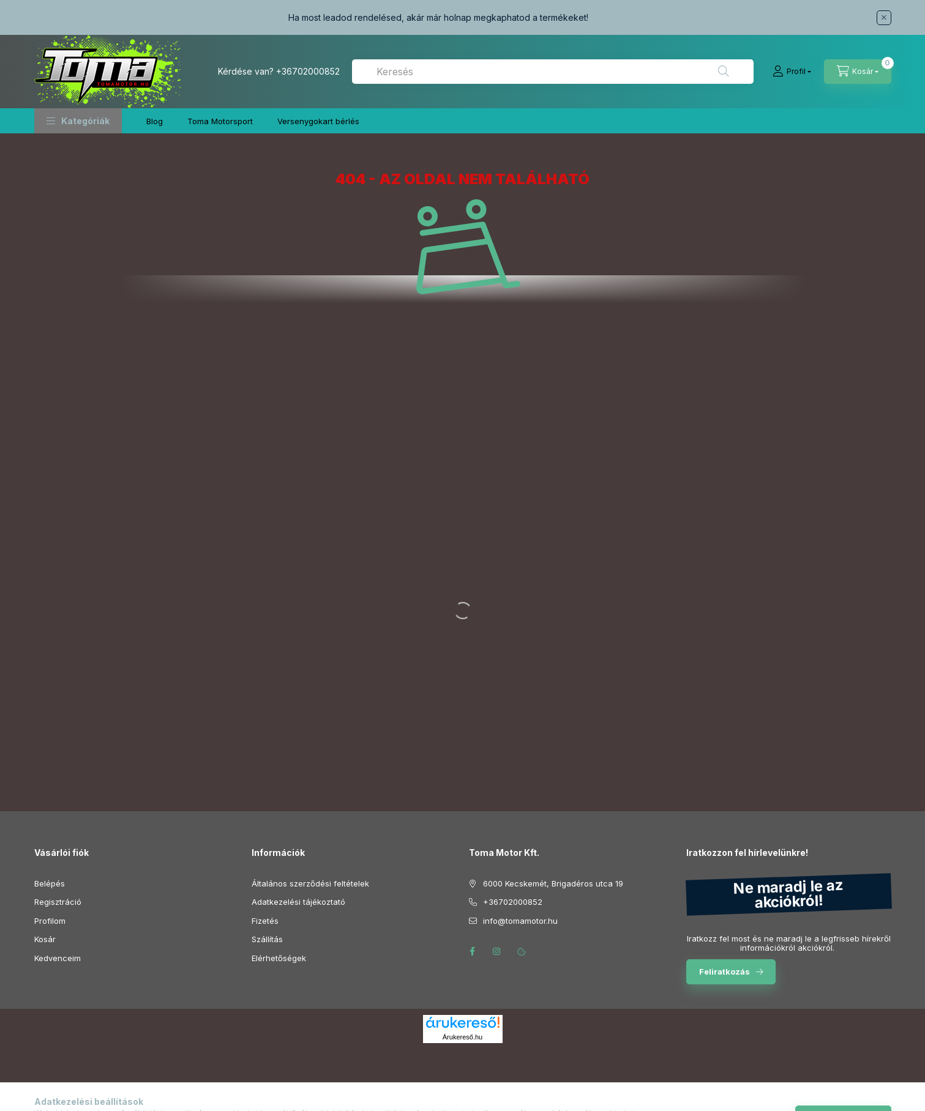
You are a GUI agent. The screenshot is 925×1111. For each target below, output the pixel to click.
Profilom (50, 921)
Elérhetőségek (279, 958)
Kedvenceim (57, 958)
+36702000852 (308, 71)
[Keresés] (723, 71)
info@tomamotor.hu (520, 921)
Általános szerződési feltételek (310, 883)
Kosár (45, 939)
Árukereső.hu (462, 1037)
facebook (472, 951)
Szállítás (267, 939)
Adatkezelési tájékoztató (298, 902)
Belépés (49, 883)
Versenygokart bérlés (318, 121)
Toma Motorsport (220, 121)
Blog (154, 121)
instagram (497, 951)
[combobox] (553, 71)
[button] (78, 120)
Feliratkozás (724, 971)
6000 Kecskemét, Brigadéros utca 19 (553, 883)
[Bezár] (884, 17)
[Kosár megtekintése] (857, 71)
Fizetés (265, 921)
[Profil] (792, 71)
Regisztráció (57, 902)
